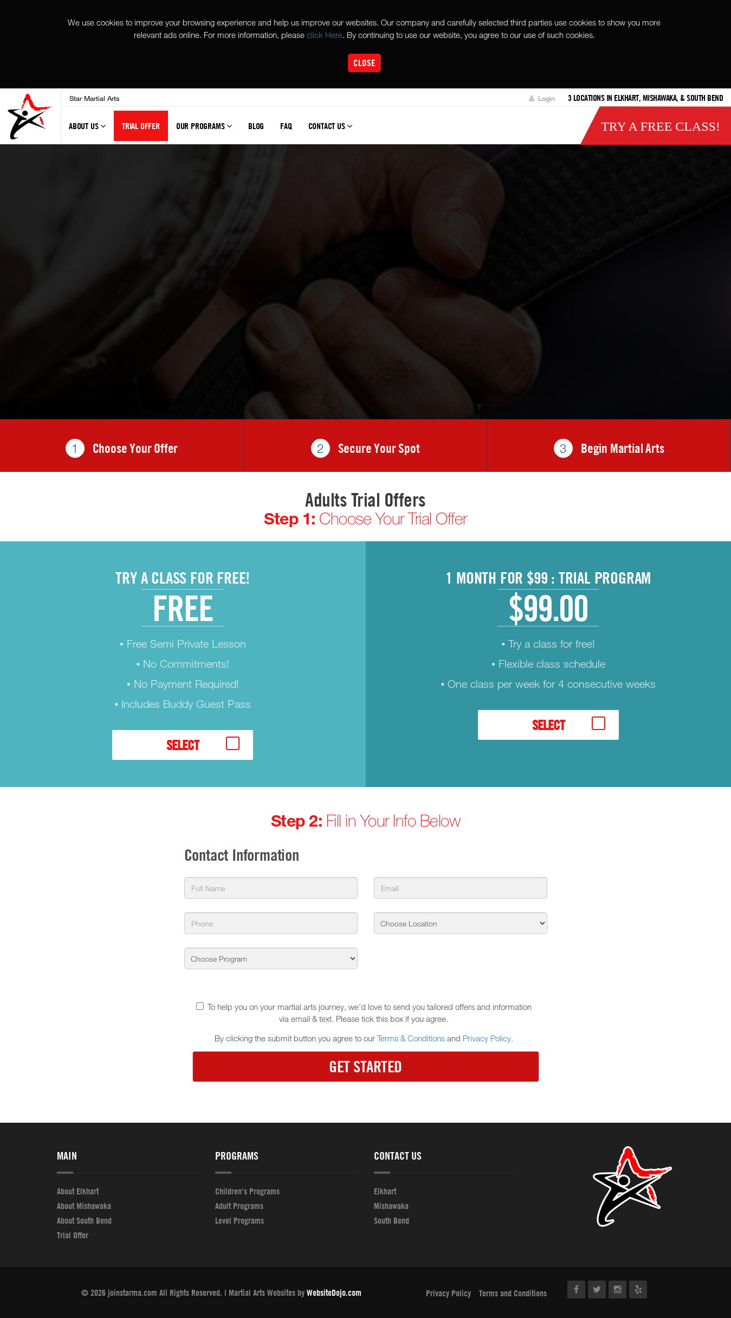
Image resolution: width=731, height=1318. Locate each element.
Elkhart (385, 1191)
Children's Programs (247, 1191)
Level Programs (239, 1220)
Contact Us (330, 131)
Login (542, 98)
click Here (324, 35)
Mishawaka (391, 1205)
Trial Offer (141, 126)
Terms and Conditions (513, 1293)
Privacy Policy (448, 1293)
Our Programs (204, 131)
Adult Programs (239, 1205)
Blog (256, 126)
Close (364, 62)
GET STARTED (365, 1067)
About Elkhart (78, 1191)
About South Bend (84, 1220)
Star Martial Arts (94, 98)
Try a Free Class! (660, 127)
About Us (87, 131)
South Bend (391, 1220)
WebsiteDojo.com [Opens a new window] (334, 1292)
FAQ (286, 126)
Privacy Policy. (488, 1039)
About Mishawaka (84, 1205)
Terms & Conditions (411, 1039)
